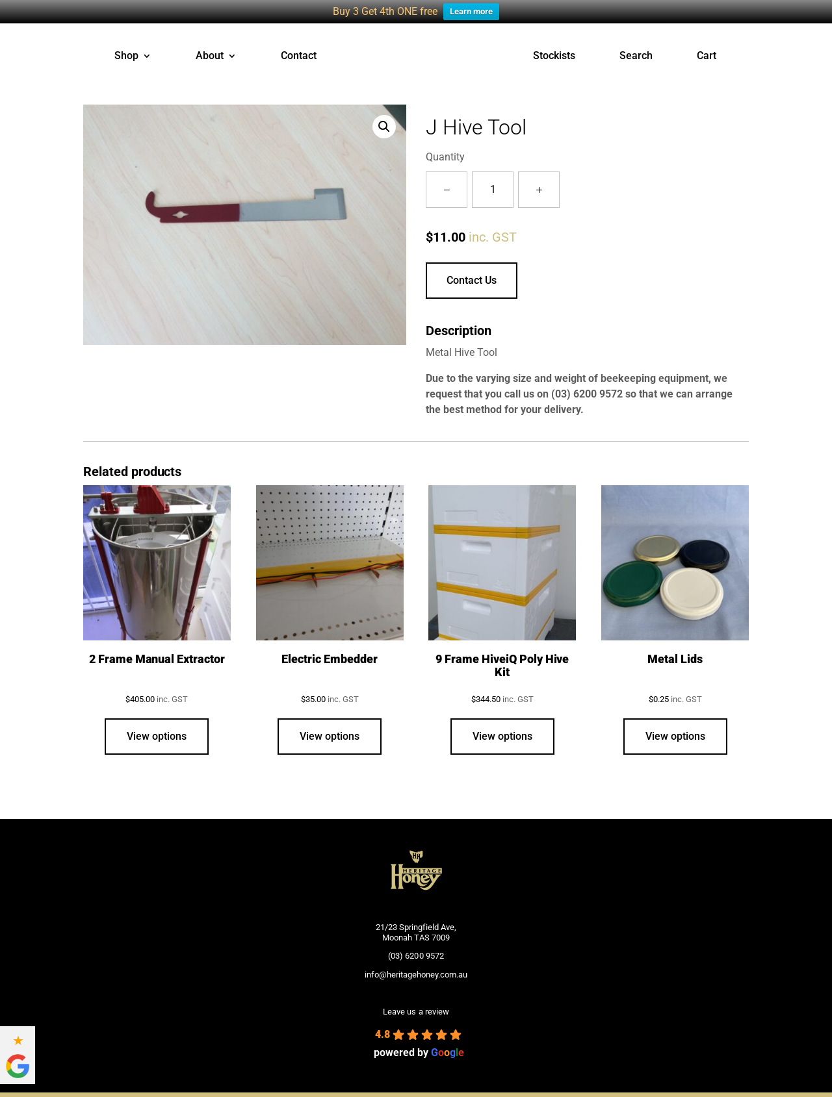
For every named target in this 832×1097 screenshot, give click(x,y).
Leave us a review (415, 1011)
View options (157, 736)
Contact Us (472, 279)
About (210, 56)
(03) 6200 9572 (587, 393)
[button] (384, 126)
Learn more (471, 11)
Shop (126, 56)
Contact (299, 56)
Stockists (554, 56)
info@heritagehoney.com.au (416, 974)
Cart (706, 56)
